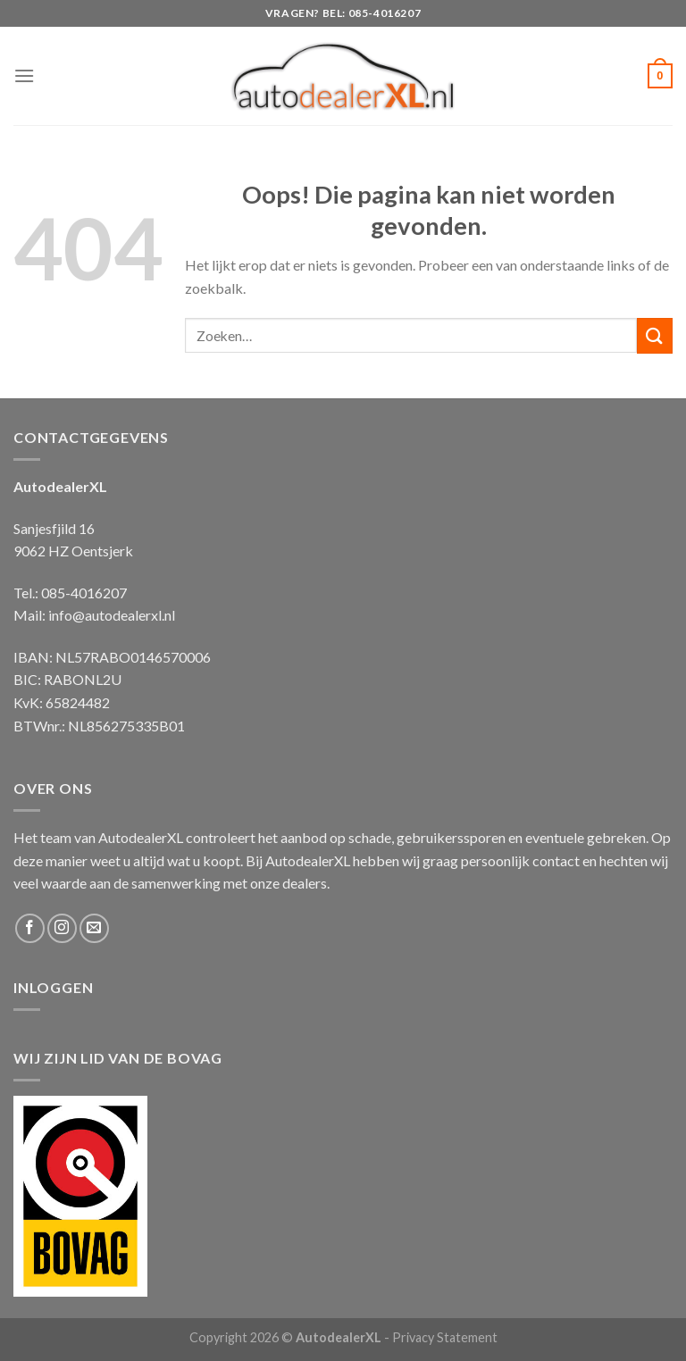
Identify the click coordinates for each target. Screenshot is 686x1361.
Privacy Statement (445, 1337)
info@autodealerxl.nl (111, 614)
